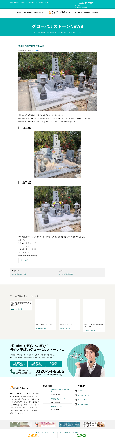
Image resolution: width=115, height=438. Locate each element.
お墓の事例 (78, 12)
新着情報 (87, 12)
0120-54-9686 (86, 2)
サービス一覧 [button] (39, 12)
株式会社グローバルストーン (54, 430)
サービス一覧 (57, 425)
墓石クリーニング (56, 399)
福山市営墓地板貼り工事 (20, 272)
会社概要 (81, 384)
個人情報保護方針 (84, 397)
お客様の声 (68, 425)
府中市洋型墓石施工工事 (67, 272)
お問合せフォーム (84, 388)
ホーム (19, 12)
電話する (82, 435)
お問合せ (95, 12)
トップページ (26, 259)
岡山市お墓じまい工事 (58, 392)
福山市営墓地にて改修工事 (37, 44)
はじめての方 (28, 12)
